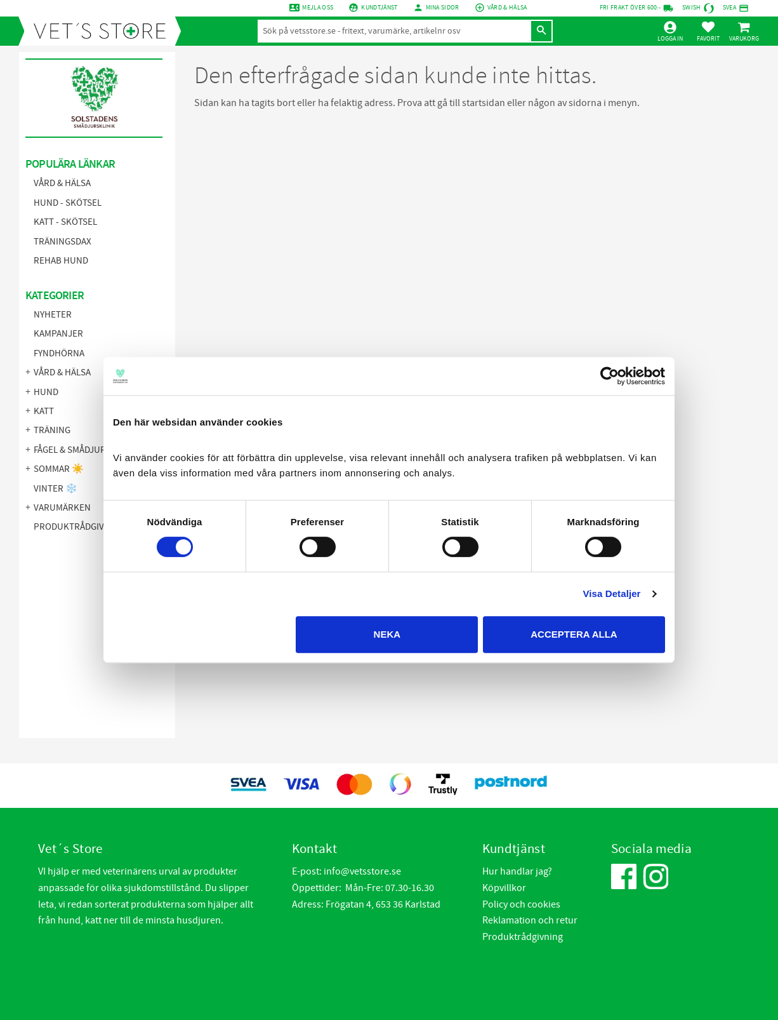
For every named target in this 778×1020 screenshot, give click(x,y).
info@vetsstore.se (362, 871)
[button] (708, 31)
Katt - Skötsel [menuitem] (65, 222)
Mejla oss (317, 7)
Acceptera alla (574, 634)
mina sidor (442, 7)
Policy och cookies (521, 904)
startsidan (483, 103)
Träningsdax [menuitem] (62, 242)
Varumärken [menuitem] (62, 508)
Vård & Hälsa (507, 7)
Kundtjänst (379, 7)
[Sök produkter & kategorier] (394, 31)
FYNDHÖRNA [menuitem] (59, 353)
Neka (387, 634)
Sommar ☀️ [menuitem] (59, 469)
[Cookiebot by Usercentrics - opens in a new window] (609, 376)
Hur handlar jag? (517, 871)
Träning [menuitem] (52, 430)
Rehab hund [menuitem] (61, 261)
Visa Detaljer (611, 593)
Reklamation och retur (529, 920)
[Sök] (541, 31)
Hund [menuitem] (46, 392)
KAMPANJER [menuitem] (58, 334)
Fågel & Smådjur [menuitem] (70, 450)
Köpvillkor (504, 888)
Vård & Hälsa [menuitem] (62, 183)
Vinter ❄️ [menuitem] (55, 489)
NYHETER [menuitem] (53, 315)
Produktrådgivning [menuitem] (79, 527)
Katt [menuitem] (44, 411)
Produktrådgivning (522, 936)
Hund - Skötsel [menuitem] (68, 203)
